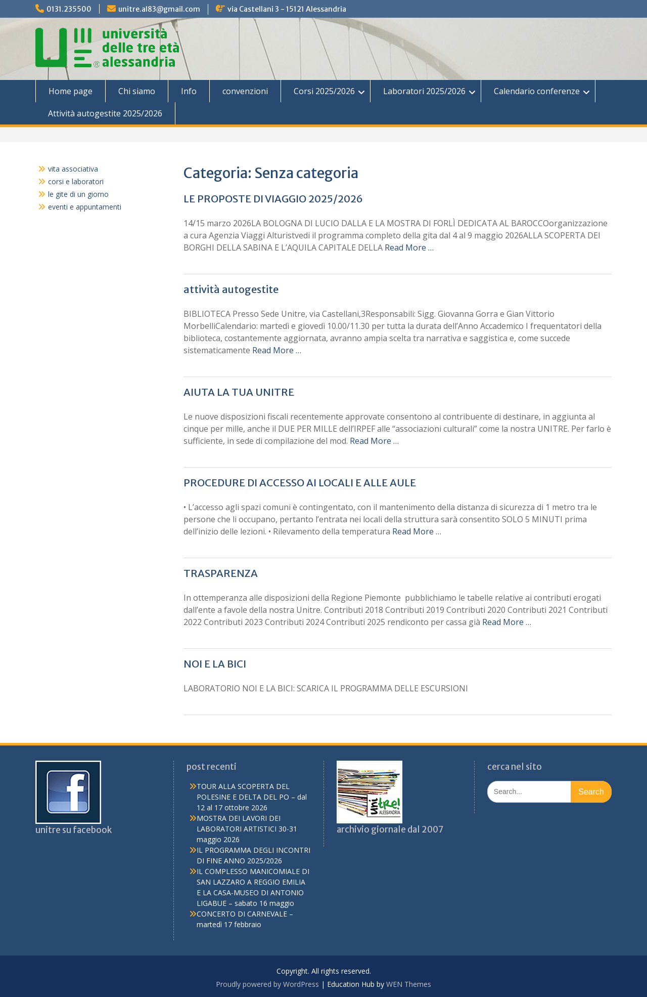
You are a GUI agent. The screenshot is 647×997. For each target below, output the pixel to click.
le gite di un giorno (78, 194)
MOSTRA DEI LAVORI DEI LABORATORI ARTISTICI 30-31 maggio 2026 (247, 828)
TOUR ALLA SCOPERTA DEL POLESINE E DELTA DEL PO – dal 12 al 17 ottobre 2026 (252, 796)
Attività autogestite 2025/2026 (105, 113)
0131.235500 (69, 9)
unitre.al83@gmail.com (159, 9)
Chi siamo (136, 91)
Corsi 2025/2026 (324, 91)
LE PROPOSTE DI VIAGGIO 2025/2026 (273, 198)
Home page (71, 91)
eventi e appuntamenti (84, 207)
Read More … (409, 247)
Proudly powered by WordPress (267, 984)
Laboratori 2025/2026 (424, 91)
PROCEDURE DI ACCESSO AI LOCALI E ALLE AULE (299, 482)
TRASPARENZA (220, 573)
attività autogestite (231, 289)
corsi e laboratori (76, 181)
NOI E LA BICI (214, 663)
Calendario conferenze (537, 91)
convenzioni (245, 91)
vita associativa (73, 169)
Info (189, 91)
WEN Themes (408, 984)
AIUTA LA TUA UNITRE (238, 392)
